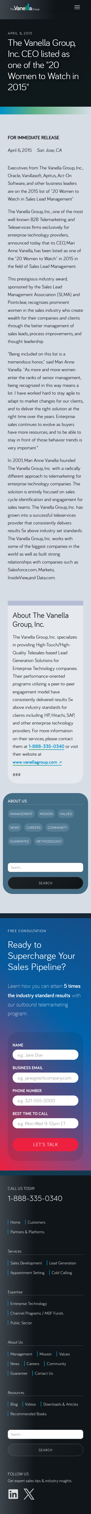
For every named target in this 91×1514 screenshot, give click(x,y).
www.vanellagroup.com (35, 762)
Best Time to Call (30, 1113)
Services (14, 1251)
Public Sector (21, 1322)
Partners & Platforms (27, 1231)
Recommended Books (28, 1413)
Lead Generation (62, 1262)
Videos (30, 1404)
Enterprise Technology (28, 1303)
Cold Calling (62, 1272)
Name (18, 1045)
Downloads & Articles (60, 1404)
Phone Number (27, 1090)
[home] (24, 7)
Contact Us (44, 1373)
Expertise (15, 1291)
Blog (14, 1404)
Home (15, 1222)
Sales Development (26, 1262)
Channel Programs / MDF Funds (36, 1313)
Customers (36, 1222)
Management (21, 1353)
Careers (33, 1363)
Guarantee (18, 1373)
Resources (16, 1392)
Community (56, 1363)
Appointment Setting (27, 1272)
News (14, 1363)
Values (64, 1353)
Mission (46, 1353)
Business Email (28, 1067)
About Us (17, 801)
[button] (77, 7)
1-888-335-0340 (46, 746)
